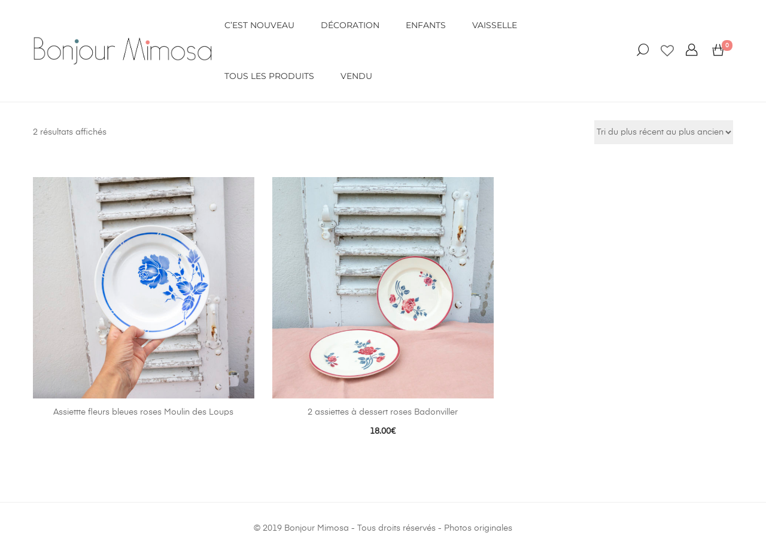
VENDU (356, 76)
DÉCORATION (350, 25)
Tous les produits (269, 76)
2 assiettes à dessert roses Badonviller (383, 412)
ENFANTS (426, 25)
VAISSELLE (494, 25)
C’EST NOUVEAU (259, 25)
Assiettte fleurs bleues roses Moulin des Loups (143, 412)
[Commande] (663, 132)
